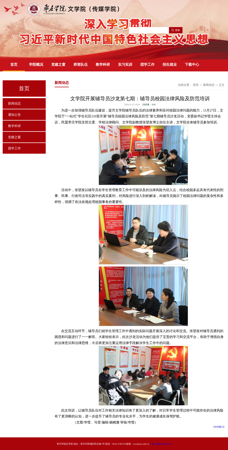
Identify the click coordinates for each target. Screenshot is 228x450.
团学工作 (147, 64)
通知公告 (14, 114)
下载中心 (192, 64)
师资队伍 (80, 64)
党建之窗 (58, 64)
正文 (221, 84)
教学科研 (103, 64)
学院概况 (36, 64)
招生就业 (170, 64)
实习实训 (125, 64)
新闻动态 (14, 103)
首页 (13, 64)
